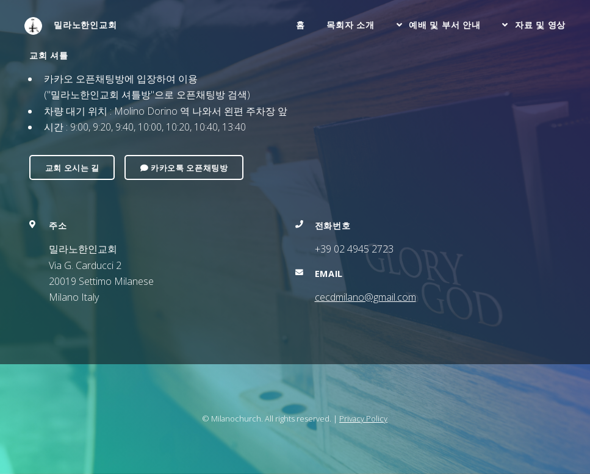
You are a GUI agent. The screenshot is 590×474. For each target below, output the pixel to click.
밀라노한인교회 (70, 26)
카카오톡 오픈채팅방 (184, 167)
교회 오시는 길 (72, 167)
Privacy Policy (363, 418)
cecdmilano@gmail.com (365, 297)
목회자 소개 (350, 25)
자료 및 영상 (540, 25)
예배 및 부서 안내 (444, 25)
